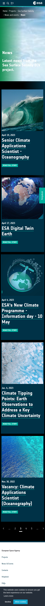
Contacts (5, 570)
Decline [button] (8, 602)
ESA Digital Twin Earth (18, 231)
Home (5, 11)
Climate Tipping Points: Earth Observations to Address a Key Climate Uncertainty (21, 404)
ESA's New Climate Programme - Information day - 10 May (22, 313)
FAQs (3, 583)
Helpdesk (5, 577)
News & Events (7, 564)
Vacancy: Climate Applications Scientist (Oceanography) (18, 495)
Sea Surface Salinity (26, 11)
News (23, 15)
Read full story (10, 165)
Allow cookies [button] (20, 602)
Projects (12, 11)
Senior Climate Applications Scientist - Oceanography (16, 148)
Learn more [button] (8, 596)
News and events (12, 15)
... (9, 528)
